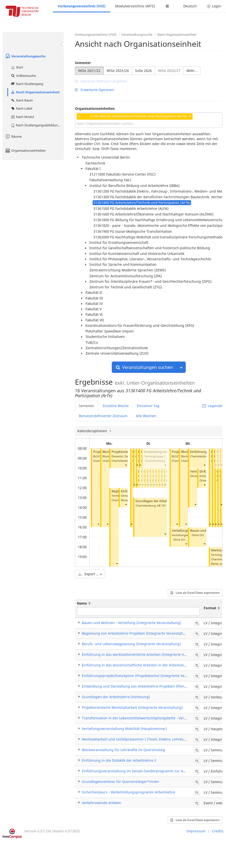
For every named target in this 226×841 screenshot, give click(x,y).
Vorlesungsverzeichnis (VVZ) (81, 6)
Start (17, 67)
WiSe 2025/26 (118, 70)
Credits (218, 831)
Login (214, 6)
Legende (212, 405)
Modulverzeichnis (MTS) (135, 6)
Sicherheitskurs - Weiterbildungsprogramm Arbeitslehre (128, 792)
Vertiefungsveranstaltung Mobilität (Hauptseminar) (124, 728)
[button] (98, 524)
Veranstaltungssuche (25, 56)
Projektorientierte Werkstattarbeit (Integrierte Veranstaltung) (132, 707)
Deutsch (190, 6)
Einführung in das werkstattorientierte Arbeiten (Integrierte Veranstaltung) (144, 654)
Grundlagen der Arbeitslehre (156, 501)
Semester (83, 62)
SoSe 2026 (143, 70)
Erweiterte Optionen (94, 89)
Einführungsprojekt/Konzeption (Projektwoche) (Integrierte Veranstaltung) (143, 675)
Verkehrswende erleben (101, 802)
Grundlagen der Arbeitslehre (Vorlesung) (116, 696)
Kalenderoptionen (92, 431)
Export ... (90, 574)
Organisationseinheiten (25, 150)
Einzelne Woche (116, 405)
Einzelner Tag (148, 405)
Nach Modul (22, 117)
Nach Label (21, 108)
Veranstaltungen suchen (144, 367)
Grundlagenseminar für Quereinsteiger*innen (120, 781)
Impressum (195, 831)
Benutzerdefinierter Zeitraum (103, 415)
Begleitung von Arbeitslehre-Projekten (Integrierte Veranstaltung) (136, 633)
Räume (13, 136)
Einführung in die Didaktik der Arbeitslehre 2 (119, 760)
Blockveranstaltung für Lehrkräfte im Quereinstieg (123, 749)
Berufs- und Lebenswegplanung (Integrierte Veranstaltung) (131, 644)
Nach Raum (22, 100)
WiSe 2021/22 (89, 70)
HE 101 (161, 505)
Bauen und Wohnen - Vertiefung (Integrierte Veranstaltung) (131, 622)
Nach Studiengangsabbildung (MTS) (37, 125)
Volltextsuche (23, 75)
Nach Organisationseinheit (35, 92)
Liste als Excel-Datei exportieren (195, 593)
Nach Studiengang (27, 84)
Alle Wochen (146, 415)
